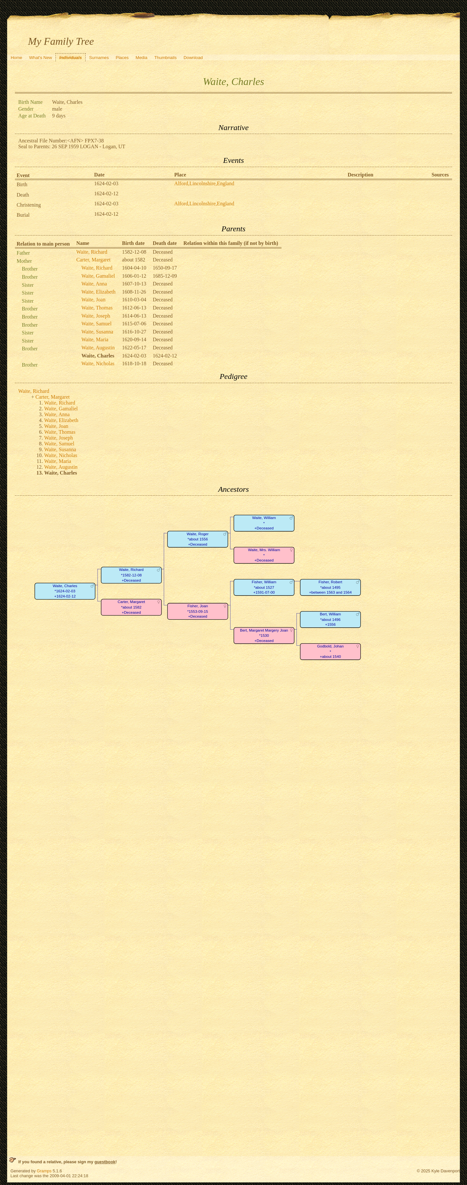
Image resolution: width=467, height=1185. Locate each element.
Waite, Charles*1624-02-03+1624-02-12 (65, 591)
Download (193, 57)
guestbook (104, 1161)
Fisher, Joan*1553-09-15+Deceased (197, 611)
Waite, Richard (91, 252)
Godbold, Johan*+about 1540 (330, 651)
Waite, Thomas (97, 307)
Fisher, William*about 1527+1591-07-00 (264, 587)
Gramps (44, 1170)
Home (16, 57)
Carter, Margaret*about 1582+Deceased (131, 607)
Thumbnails (165, 57)
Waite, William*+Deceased (264, 523)
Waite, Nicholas (97, 363)
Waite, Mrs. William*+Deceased (264, 555)
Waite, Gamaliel (98, 276)
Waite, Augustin (98, 347)
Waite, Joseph (95, 316)
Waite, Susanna (97, 331)
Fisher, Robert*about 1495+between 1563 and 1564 (330, 587)
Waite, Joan (93, 299)
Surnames (99, 57)
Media (141, 57)
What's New (40, 57)
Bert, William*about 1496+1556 (330, 619)
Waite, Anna (94, 283)
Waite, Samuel (96, 323)
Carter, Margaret (93, 259)
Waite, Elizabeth (98, 292)
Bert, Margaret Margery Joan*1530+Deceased (264, 635)
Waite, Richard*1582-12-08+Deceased (131, 575)
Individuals (70, 57)
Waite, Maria (94, 339)
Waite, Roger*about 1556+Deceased (198, 539)
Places (122, 57)
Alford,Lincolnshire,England (204, 183)
